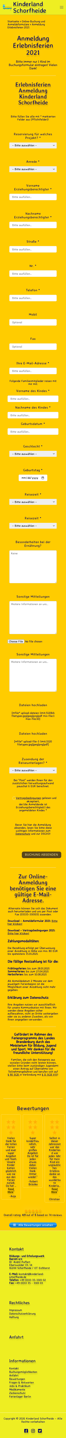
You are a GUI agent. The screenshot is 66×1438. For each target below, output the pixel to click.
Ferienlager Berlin (20, 1396)
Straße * (33, 241)
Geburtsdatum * (33, 424)
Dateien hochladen (33, 705)
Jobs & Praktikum (19, 1385)
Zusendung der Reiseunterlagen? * (33, 761)
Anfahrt (13, 1375)
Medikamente (17, 1389)
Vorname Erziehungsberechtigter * (33, 187)
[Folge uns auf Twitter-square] (40, 1431)
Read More (11, 1190)
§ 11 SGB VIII (49, 1074)
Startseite (13, 21)
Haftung (14, 1317)
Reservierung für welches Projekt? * (33, 136)
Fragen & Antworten (21, 1382)
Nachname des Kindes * (33, 407)
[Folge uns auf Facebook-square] (26, 1431)
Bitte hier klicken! (18, 933)
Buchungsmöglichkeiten (23, 1371)
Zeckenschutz (17, 1393)
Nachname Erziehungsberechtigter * (33, 215)
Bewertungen (17, 1378)
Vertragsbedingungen (28, 798)
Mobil (33, 314)
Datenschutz (22, 833)
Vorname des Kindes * (33, 391)
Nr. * (33, 266)
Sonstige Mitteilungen (33, 654)
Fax (33, 339)
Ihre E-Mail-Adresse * (33, 363)
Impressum (15, 1310)
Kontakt (14, 1368)
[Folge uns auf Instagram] (33, 1431)
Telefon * (33, 290)
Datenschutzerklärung (22, 1313)
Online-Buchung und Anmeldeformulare (26, 23)
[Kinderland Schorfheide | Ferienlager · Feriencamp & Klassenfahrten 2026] (7, 7)
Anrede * (33, 161)
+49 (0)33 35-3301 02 (33, 1280)
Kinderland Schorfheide (40, 1418)
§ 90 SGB (14, 1074)
